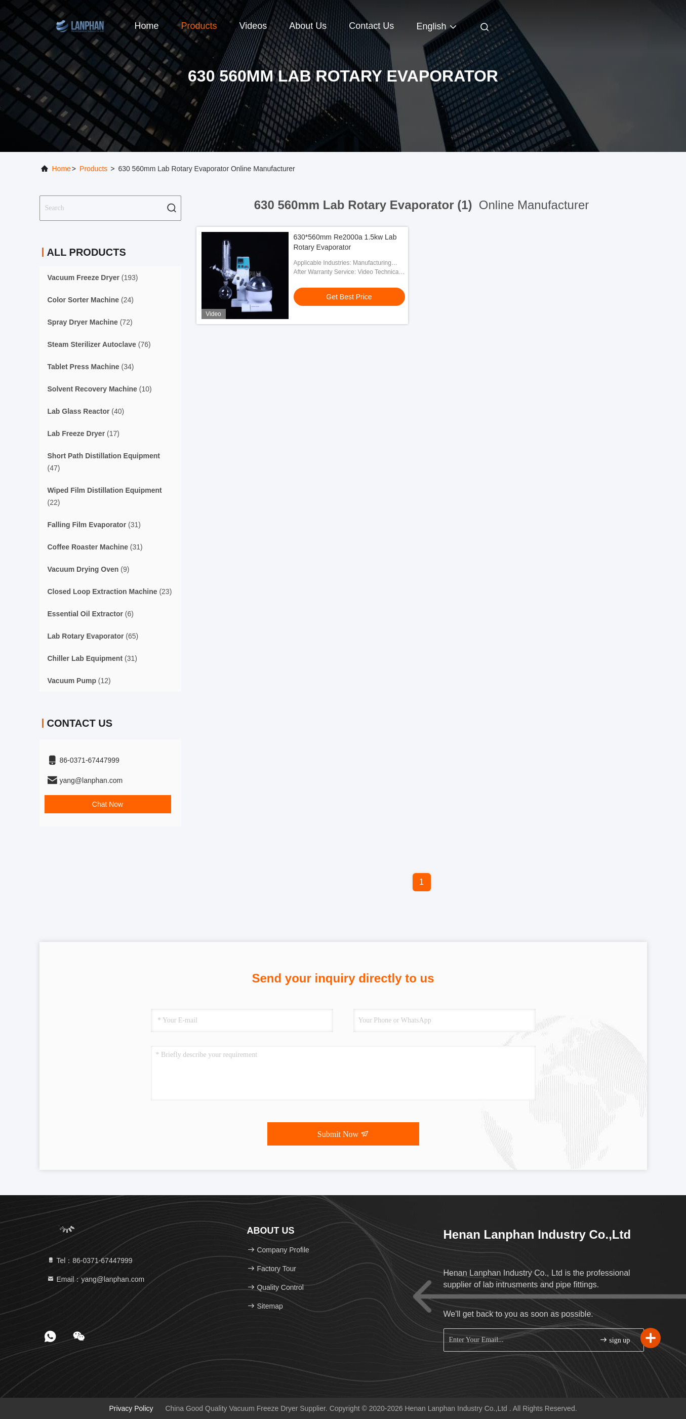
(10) (100, 389)
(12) (79, 681)
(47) (104, 462)
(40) (86, 411)
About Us (308, 26)
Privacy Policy (131, 1408)
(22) (105, 496)
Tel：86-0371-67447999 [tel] (90, 1260)
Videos (253, 26)
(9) (89, 569)
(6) (91, 614)
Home (147, 26)
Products (199, 26)
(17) (83, 433)
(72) (90, 322)
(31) (94, 525)
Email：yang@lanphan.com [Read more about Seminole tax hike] (96, 1279)
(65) (93, 636)
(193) (93, 277)
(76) (99, 344)
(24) (91, 300)
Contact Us (371, 26)
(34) (91, 367)
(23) (110, 591)
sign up (614, 1339)
